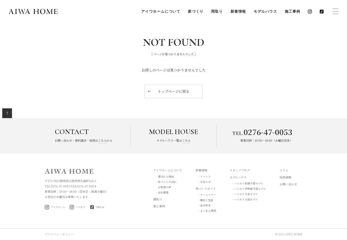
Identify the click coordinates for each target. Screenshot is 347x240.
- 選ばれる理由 (165, 176)
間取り (217, 12)
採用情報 (285, 177)
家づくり (195, 12)
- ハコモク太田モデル (245, 199)
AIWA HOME (33, 11)
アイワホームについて (160, 12)
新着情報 (238, 12)
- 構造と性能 (206, 200)
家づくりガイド (206, 188)
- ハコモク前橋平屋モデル (248, 183)
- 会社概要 (162, 192)
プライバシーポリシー (59, 234)
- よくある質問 (207, 210)
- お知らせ (205, 182)
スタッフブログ (240, 170)
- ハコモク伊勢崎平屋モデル (249, 188)
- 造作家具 (205, 205)
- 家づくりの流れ (166, 182)
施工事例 (292, 12)
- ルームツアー (207, 194)
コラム (284, 170)
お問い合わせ (288, 184)
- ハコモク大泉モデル (245, 194)
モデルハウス (265, 12)
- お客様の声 (163, 187)
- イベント (205, 176)
